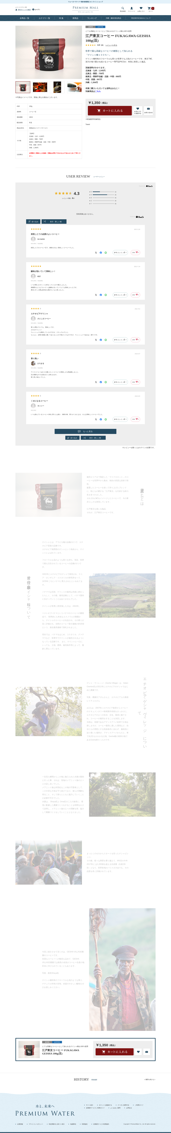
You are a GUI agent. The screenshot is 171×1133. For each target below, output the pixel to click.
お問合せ (129, 1108)
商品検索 (123, 9)
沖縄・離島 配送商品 (113, 18)
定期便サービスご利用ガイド (95, 1108)
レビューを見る (111, 45)
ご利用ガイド (139, 1105)
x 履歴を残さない (150, 1079)
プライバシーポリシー (36, 1124)
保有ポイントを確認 (24, 10)
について (141, 18)
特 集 (61, 18)
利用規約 (85, 1124)
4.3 (77, 193)
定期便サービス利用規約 (101, 1124)
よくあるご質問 (115, 1108)
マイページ (131, 9)
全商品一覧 (24, 18)
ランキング (92, 18)
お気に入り (141, 9)
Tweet (88, 124)
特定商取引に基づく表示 (56, 1124)
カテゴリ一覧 (44, 18)
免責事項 (73, 1124)
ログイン (142, 448)
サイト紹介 (89, 1105)
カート (150, 9)
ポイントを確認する (105, 1105)
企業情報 (20, 1124)
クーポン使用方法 (123, 1105)
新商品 (75, 18)
